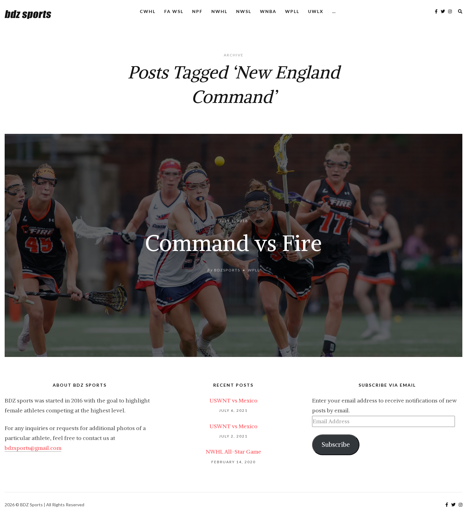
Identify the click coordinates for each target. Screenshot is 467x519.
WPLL (292, 11)
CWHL (148, 11)
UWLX (316, 11)
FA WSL (173, 11)
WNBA (268, 11)
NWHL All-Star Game (233, 451)
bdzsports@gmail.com (33, 447)
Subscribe (336, 444)
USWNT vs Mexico (233, 400)
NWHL (219, 11)
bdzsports (227, 269)
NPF (197, 11)
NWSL (243, 11)
